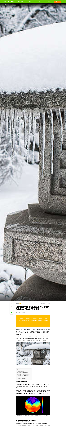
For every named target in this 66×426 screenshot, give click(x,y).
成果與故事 (48, 1)
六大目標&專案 (30, 1)
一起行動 (39, 1)
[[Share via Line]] (11, 313)
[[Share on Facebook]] (11, 308)
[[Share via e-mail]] (11, 306)
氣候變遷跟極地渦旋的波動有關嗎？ (24, 374)
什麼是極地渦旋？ (20, 371)
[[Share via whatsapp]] (11, 310)
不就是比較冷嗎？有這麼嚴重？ (23, 375)
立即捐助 (57, 1)
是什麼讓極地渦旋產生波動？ (22, 372)
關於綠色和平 (20, 1)
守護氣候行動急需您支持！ (22, 378)
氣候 (20, 303)
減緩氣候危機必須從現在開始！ (23, 377)
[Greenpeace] (8, 3)
